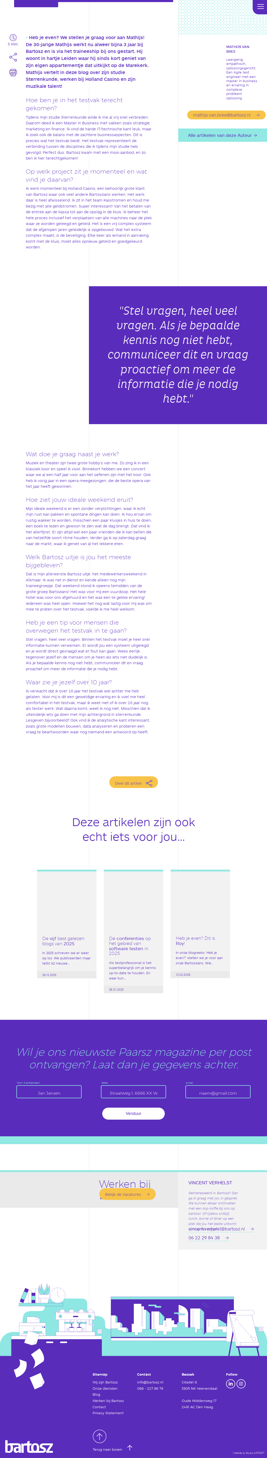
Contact (99, 1407)
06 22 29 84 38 (204, 1237)
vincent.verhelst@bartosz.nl (217, 1228)
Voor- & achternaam (28, 1083)
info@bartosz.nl (150, 1382)
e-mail (189, 1083)
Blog (96, 1394)
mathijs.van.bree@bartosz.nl (222, 114)
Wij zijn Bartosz (105, 1382)
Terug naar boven (108, 1440)
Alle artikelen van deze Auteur (220, 135)
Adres (104, 1083)
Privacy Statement (108, 1413)
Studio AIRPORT (255, 1452)
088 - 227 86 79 (150, 1388)
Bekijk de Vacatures (123, 1194)
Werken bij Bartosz (108, 1401)
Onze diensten (105, 1388)
